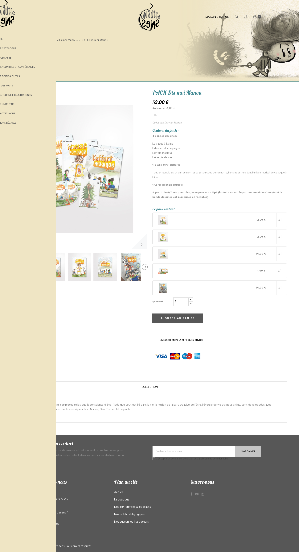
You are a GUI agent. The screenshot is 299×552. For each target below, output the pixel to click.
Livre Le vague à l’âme (191, 220)
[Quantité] (181, 301)
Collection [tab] (149, 387)
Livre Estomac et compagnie (195, 237)
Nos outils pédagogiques (129, 514)
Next (145, 267)
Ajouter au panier (178, 318)
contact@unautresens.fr (53, 512)
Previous (14, 267)
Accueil (118, 492)
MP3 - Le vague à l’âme (192, 271)
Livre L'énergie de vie (190, 288)
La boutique (121, 499)
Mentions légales (48, 524)
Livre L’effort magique (190, 254)
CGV (40, 531)
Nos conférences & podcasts (132, 507)
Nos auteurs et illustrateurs (131, 522)
